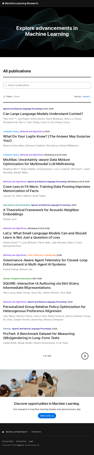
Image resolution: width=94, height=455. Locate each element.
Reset (17, 97)
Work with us (47, 415)
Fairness (7, 329)
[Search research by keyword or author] (47, 85)
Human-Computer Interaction (17, 278)
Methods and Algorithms (31, 131)
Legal (31, 441)
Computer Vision (11, 131)
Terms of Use (21, 441)
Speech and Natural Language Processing (22, 109)
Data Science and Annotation (16, 205)
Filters (7, 97)
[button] (84, 356)
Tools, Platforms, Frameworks (41, 255)
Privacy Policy (7, 441)
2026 (51, 109)
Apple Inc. (20, 445)
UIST (34, 278)
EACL (45, 109)
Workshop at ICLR (53, 155)
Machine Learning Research (21, 3)
